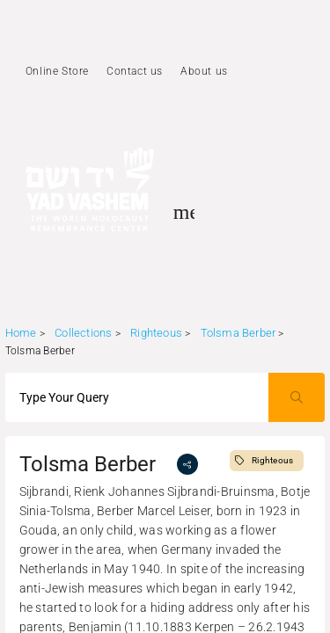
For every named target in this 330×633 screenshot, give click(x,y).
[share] (187, 464)
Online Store (57, 71)
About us (204, 71)
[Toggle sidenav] (184, 212)
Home (21, 332)
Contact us (134, 71)
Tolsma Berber (240, 332)
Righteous (156, 332)
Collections (83, 332)
